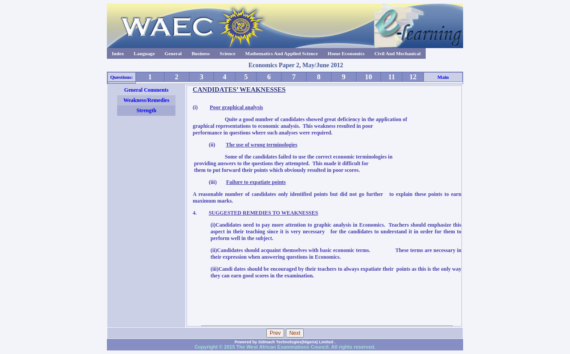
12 (412, 77)
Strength (146, 110)
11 (391, 77)
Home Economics (346, 53)
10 (368, 77)
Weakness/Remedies (146, 100)
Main (442, 77)
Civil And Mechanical (398, 53)
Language (144, 53)
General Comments (146, 90)
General (173, 53)
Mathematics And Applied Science (281, 53)
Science (227, 53)
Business (200, 53)
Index (118, 53)
